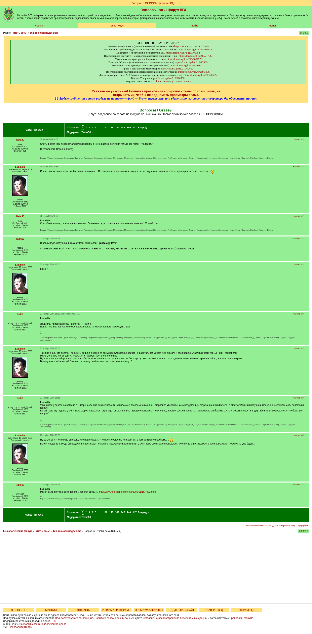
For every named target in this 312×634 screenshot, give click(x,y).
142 (105, 127)
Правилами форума (241, 617)
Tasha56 (86, 132)
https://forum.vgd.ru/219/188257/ (184, 59)
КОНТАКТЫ (84, 610)
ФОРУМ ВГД (246, 610)
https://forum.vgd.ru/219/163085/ (173, 81)
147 (135, 127)
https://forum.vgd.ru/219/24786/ (195, 55)
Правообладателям (20, 626)
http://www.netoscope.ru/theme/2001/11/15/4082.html (127, 491)
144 (117, 127)
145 (123, 127)
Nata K (20, 139)
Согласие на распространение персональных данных (175, 617)
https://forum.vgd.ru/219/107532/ (191, 46)
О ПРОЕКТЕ (18, 610)
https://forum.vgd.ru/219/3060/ (194, 71)
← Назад (26, 130)
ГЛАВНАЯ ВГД (214, 610)
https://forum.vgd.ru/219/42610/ (177, 68)
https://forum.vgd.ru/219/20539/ (200, 74)
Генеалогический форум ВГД (163, 10)
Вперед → (40, 130)
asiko (20, 314)
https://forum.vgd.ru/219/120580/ (168, 78)
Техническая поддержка (44, 32)
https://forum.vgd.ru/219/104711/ (187, 65)
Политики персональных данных (114, 617)
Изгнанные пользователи (256, 526)
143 (111, 127)
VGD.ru (39, 26)
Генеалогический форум (17, 531)
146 (129, 127)
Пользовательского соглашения (74, 617)
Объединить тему (275, 526)
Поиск (272, 26)
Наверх (296, 139)
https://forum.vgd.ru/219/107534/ (195, 49)
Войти (194, 26)
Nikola (20, 485)
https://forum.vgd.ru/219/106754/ (183, 52)
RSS (53, 620)
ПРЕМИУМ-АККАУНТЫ (149, 610)
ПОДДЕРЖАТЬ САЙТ (181, 610)
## (302, 139)
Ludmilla (20, 167)
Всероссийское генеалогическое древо (43, 623)
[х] (178, 3)
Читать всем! (19, 32)
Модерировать (303, 526)
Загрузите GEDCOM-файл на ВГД (153, 3)
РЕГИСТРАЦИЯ (117, 26)
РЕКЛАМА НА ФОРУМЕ (116, 610)
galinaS (20, 238)
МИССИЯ (51, 610)
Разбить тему (289, 526)
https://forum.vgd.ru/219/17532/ (191, 62)
